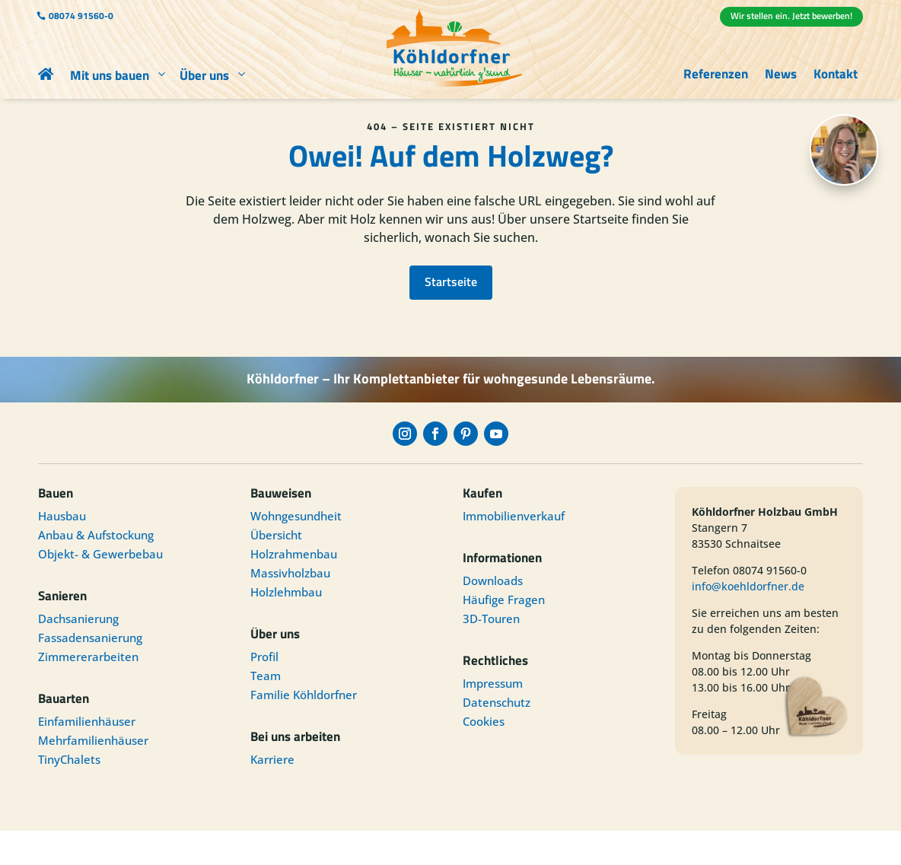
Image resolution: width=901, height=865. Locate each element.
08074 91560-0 (81, 15)
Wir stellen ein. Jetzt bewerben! (791, 15)
